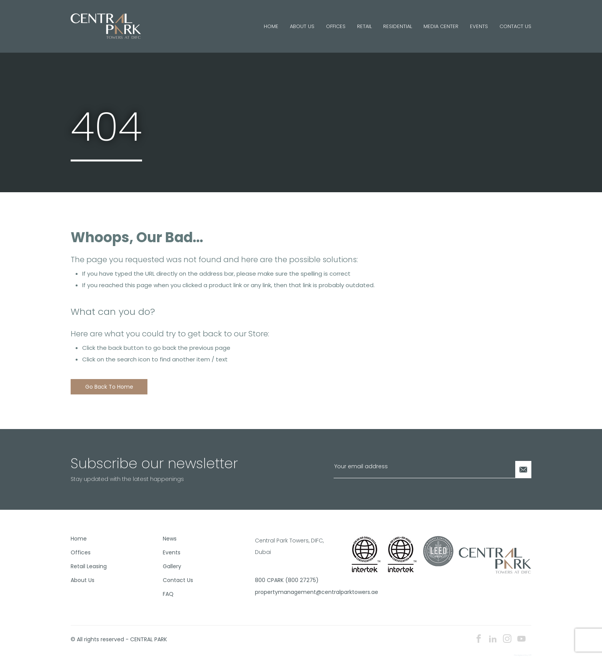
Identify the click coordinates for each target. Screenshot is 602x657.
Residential (397, 26)
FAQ (168, 594)
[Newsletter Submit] (523, 469)
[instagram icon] (507, 639)
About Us (302, 26)
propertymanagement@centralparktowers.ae (298, 592)
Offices (336, 26)
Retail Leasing (89, 566)
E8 (530, 655)
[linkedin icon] (493, 639)
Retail (364, 26)
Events (479, 26)
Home (271, 26)
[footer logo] (495, 560)
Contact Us (515, 26)
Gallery (172, 566)
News (170, 538)
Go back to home (109, 387)
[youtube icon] (521, 639)
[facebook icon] (479, 639)
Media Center (440, 26)
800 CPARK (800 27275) (287, 580)
